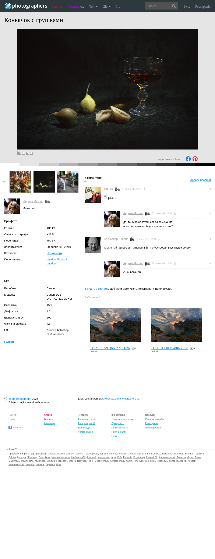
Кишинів (127, 457)
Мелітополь (27, 461)
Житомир (32, 457)
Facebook (15, 427)
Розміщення (151, 423)
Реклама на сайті (154, 419)
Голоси (9, 341)
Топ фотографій (86, 423)
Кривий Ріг (151, 457)
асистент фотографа (87, 453)
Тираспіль (162, 461)
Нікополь (63, 461)
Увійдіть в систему (96, 288)
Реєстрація (203, 6)
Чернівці (50, 464)
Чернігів (40, 464)
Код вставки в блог (169, 159)
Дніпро (12, 457)
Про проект (118, 423)
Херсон (191, 461)
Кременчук (139, 457)
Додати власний (200, 180)
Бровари (179, 453)
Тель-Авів (138, 461)
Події (114, 436)
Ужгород (173, 461)
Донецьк (21, 457)
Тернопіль (150, 461)
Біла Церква (153, 453)
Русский (12, 415)
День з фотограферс (123, 419)
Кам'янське (104, 457)
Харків (182, 461)
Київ (119, 457)
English (12, 419)
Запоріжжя (44, 457)
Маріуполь (14, 461)
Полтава (81, 461)
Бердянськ (167, 453)
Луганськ (181, 457)
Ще (106, 6)
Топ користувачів (87, 419)
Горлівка (199, 453)
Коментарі (49, 423)
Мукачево (40, 461)
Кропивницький (167, 457)
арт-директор (106, 453)
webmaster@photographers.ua (121, 398)
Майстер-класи (153, 427)
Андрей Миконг (33, 201)
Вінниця (189, 453)
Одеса (72, 461)
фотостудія (121, 453)
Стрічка (57, 6)
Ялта (58, 464)
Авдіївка (141, 453)
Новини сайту (119, 431)
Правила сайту (120, 427)
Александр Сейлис (116, 238)
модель (52, 453)
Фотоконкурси (85, 431)
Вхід (187, 6)
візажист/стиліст (65, 453)
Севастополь (102, 461)
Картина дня (84, 427)
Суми (129, 461)
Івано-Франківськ (61, 457)
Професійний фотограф (21, 453)
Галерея (76, 6)
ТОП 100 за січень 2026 (169, 348)
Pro (118, 6)
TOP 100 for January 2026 (110, 348)
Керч (113, 457)
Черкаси (29, 464)
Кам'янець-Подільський (83, 457)
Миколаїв (52, 461)
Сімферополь (117, 461)
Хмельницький (16, 464)
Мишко (108, 188)
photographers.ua (19, 398)
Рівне (91, 461)
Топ (93, 6)
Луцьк (190, 457)
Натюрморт (54, 253)
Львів (198, 457)
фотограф (41, 453)
